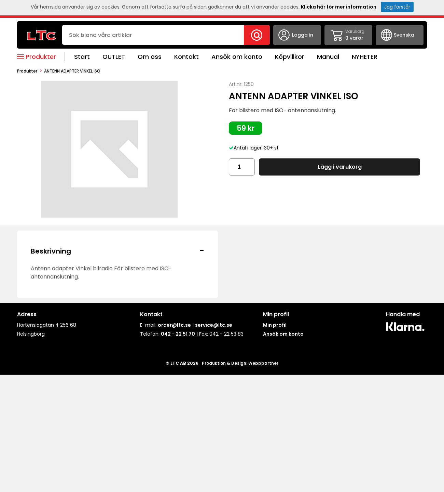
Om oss (150, 56)
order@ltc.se (174, 325)
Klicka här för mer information (338, 6)
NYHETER (364, 56)
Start (82, 56)
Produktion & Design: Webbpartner (240, 363)
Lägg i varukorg (340, 167)
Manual (328, 56)
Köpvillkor (289, 56)
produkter (27, 71)
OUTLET (113, 56)
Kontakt (186, 56)
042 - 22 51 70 (178, 334)
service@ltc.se (213, 325)
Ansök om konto (236, 56)
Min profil (275, 325)
